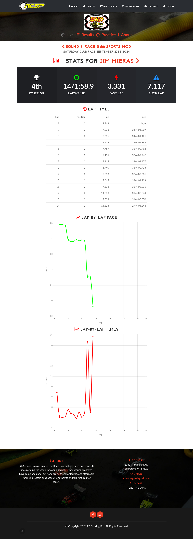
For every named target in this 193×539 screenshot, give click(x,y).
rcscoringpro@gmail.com (136, 478)
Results (85, 34)
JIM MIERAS (119, 61)
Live (67, 34)
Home (73, 6)
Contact (151, 6)
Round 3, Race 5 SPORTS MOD (96, 47)
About (125, 34)
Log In (168, 6)
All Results (108, 6)
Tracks (89, 6)
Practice (106, 34)
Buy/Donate (131, 6)
